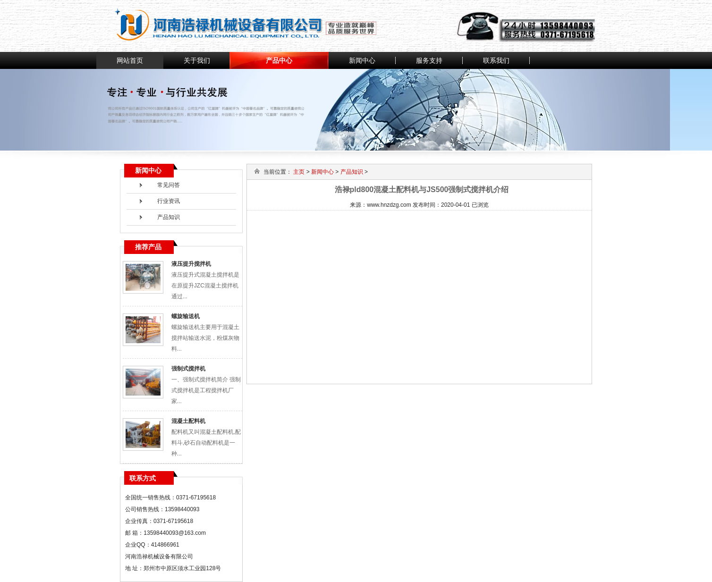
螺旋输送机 (185, 316)
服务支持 (429, 60)
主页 (299, 172)
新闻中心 (362, 60)
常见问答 (168, 185)
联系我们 (496, 60)
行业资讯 (168, 201)
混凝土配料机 (188, 421)
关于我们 (197, 60)
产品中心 (279, 60)
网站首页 (130, 60)
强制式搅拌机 (188, 368)
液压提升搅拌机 (191, 264)
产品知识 (168, 217)
